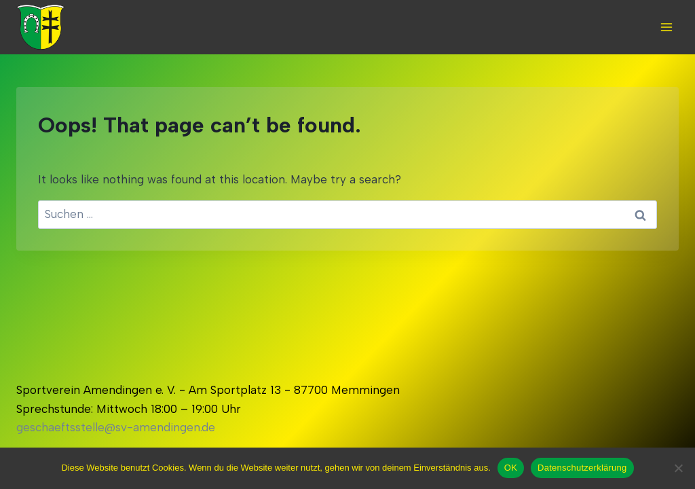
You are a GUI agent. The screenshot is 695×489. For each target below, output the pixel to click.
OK (510, 468)
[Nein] (678, 468)
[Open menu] (666, 26)
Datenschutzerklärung (582, 468)
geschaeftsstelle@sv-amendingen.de (115, 427)
